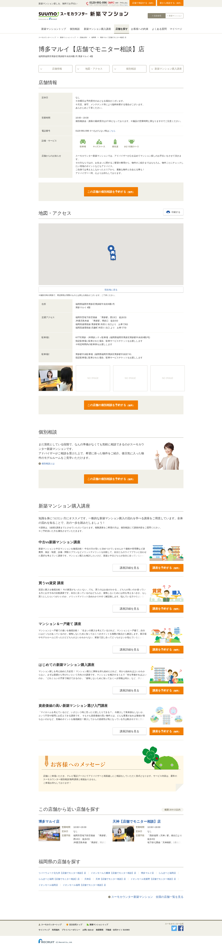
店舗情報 (57, 68)
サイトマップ (44, 930)
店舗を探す (121, 29)
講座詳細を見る (129, 567)
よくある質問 (159, 29)
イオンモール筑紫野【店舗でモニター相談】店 (153, 879)
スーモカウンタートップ (51, 925)
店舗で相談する (143, 3)
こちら (125, 5)
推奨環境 (99, 930)
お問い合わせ (88, 930)
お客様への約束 (139, 29)
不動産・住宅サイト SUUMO (118, 930)
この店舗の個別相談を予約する (111, 191)
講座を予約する (166, 567)
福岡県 (93, 37)
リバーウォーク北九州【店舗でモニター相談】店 (62, 873)
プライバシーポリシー (71, 930)
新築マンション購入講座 (97, 29)
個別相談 (75, 29)
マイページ (176, 29)
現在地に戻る (111, 289)
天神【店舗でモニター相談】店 (111, 879)
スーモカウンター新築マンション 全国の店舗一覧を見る (147, 896)
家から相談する (171, 3)
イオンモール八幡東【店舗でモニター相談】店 (113, 873)
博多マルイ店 (147, 873)
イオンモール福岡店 (48, 885)
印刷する (176, 212)
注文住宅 (157, 16)
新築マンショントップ (53, 29)
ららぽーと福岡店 (167, 873)
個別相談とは (48, 463)
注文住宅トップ (75, 925)
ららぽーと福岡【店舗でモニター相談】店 (59, 879)
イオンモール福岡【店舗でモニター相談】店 (84, 885)
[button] (111, 249)
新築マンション (175, 16)
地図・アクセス (94, 68)
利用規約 (55, 930)
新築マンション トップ (68, 37)
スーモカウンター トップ (47, 37)
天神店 (87, 879)
